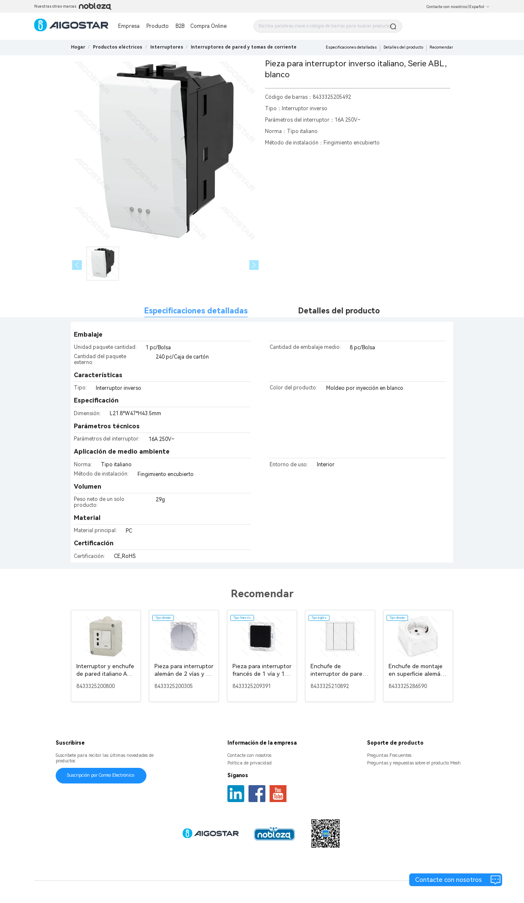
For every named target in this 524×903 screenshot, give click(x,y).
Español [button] (479, 7)
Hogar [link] (78, 47)
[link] (117, 47)
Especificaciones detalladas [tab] (196, 310)
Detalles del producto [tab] (339, 310)
